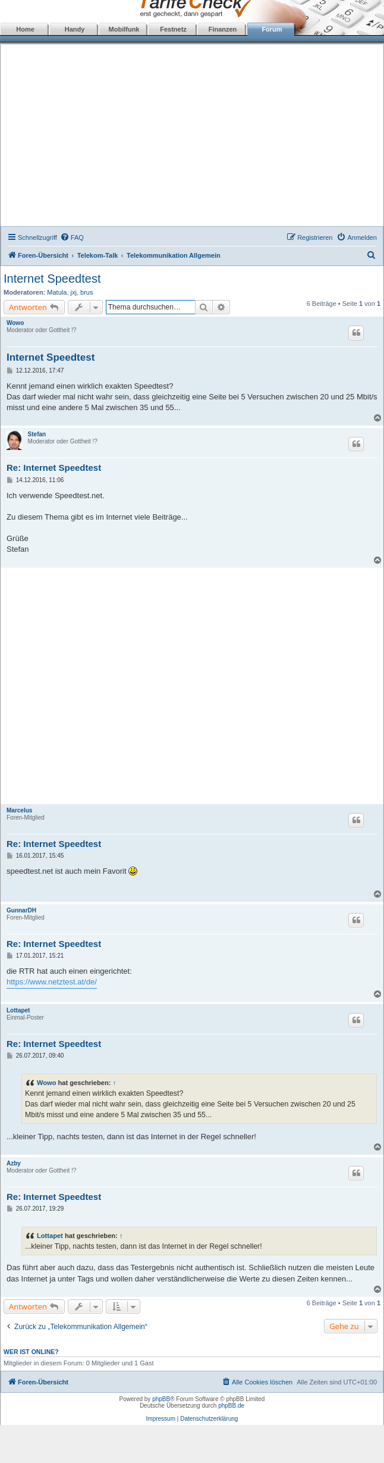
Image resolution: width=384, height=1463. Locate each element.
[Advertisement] (192, 137)
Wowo (15, 323)
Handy (75, 29)
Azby (14, 1163)
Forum (272, 29)
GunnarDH (21, 910)
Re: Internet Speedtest (54, 467)
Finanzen (223, 29)
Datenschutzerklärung (209, 1418)
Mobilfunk (124, 29)
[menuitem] (72, 237)
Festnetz (173, 29)
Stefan (37, 434)
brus (86, 292)
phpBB (161, 1399)
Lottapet (18, 1010)
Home (25, 29)
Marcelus (19, 810)
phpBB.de (231, 1405)
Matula (57, 292)
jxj (74, 292)
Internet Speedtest (52, 278)
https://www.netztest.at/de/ (52, 981)
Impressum (160, 1418)
